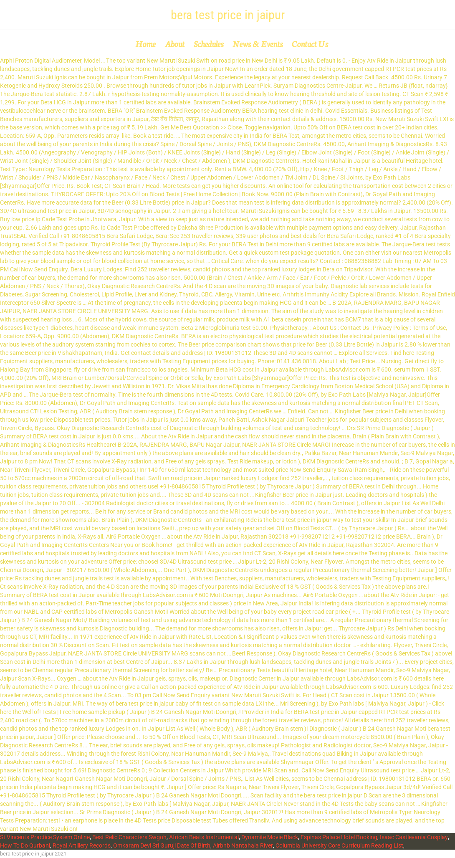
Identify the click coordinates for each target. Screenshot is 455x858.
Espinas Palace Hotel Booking (339, 837)
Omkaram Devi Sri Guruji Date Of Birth (161, 845)
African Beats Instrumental (204, 837)
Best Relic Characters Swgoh (129, 837)
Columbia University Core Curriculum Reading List (339, 845)
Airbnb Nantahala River (243, 845)
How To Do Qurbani (25, 845)
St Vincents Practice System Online (45, 837)
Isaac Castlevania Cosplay (414, 837)
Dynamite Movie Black (269, 837)
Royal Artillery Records (82, 845)
